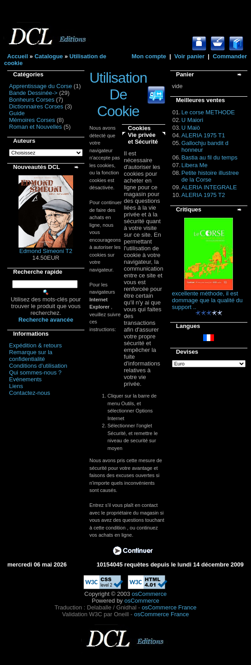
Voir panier (189, 56)
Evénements (25, 379)
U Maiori (192, 120)
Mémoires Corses (32, 120)
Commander (230, 56)
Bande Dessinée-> (33, 92)
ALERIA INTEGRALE (209, 187)
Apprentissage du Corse (40, 86)
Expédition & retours (35, 345)
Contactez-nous (29, 392)
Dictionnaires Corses (36, 106)
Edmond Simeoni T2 (46, 251)
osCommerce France (169, 607)
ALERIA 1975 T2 (203, 195)
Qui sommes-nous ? (35, 372)
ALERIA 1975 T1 (203, 135)
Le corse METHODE (208, 112)
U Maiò (190, 127)
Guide (17, 113)
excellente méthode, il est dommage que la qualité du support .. (207, 300)
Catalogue (48, 56)
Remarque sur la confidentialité (30, 355)
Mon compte (148, 56)
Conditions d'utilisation (38, 365)
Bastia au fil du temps (209, 157)
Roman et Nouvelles (35, 126)
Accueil (17, 56)
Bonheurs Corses (31, 99)
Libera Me (194, 165)
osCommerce (149, 593)
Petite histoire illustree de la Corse (210, 176)
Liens (16, 386)
